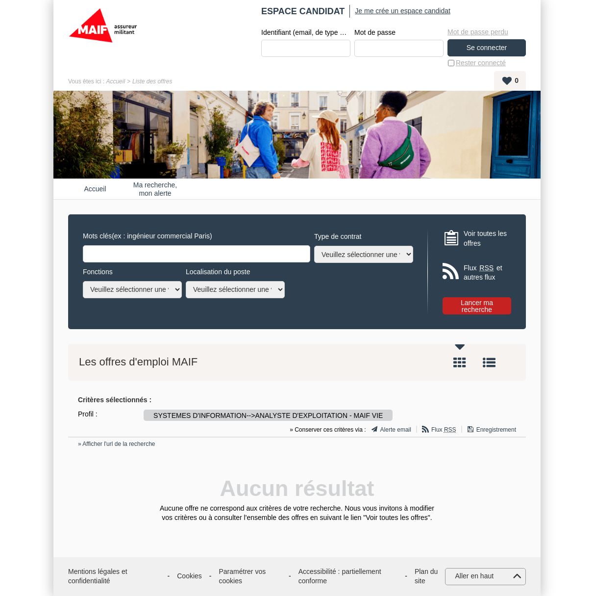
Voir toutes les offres (485, 238)
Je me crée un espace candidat (402, 11)
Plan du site (426, 576)
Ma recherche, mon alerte (155, 189)
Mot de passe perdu (477, 32)
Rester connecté (481, 63)
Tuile (459, 362)
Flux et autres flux (483, 272)
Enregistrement (496, 429)
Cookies (189, 576)
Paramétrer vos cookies (242, 576)
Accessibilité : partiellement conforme (339, 576)
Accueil (115, 81)
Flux (443, 429)
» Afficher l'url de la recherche (116, 444)
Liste (489, 362)
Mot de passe (375, 32)
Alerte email (395, 429)
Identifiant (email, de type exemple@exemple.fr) (305, 32)
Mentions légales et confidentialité (97, 576)
